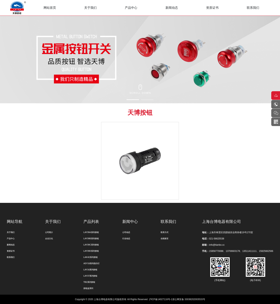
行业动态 (126, 238)
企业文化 (49, 238)
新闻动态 (171, 7)
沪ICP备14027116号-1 (160, 299)
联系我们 (253, 7)
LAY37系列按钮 (90, 276)
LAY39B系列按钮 (91, 238)
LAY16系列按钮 (90, 270)
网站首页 (50, 7)
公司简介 (49, 232)
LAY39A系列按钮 (91, 232)
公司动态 (126, 232)
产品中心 (131, 7)
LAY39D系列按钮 (91, 251)
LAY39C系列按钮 (91, 245)
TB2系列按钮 (89, 282)
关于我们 (90, 7)
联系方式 (164, 232)
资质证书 (212, 7)
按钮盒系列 (88, 288)
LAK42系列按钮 (90, 257)
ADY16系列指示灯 (91, 263)
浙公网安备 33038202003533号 (188, 299)
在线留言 (164, 238)
